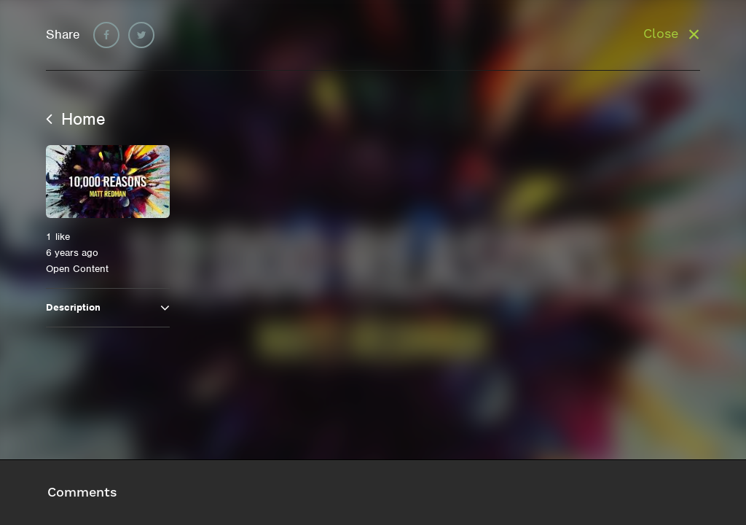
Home (76, 119)
